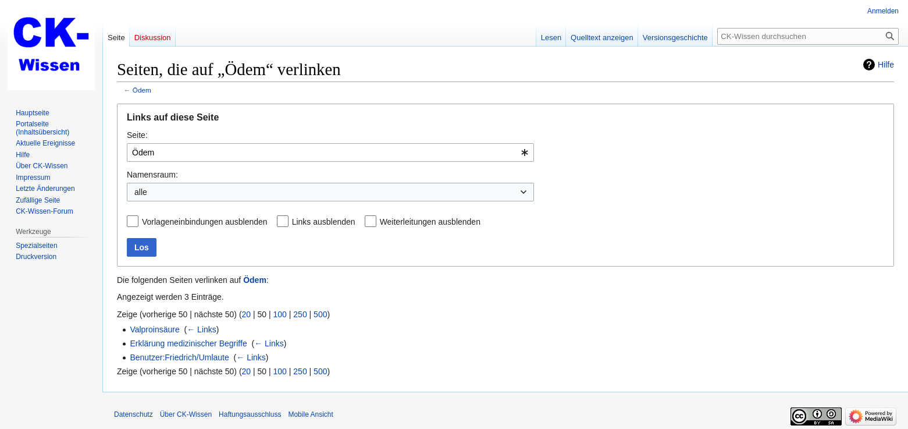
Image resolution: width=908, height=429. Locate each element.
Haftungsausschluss (250, 414)
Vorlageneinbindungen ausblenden (205, 221)
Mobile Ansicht (310, 414)
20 (246, 314)
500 (320, 314)
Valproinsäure (154, 329)
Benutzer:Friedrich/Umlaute (179, 357)
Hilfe (886, 64)
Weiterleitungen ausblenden (430, 221)
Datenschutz (133, 414)
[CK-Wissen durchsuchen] (808, 36)
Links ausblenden (323, 221)
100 (280, 314)
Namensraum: (152, 174)
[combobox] (330, 152)
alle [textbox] (140, 192)
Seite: (137, 135)
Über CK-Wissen (186, 414)
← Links (201, 329)
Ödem (142, 90)
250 (300, 314)
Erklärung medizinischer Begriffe (188, 343)
